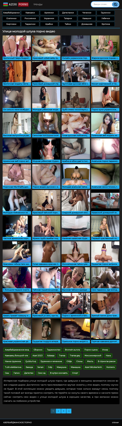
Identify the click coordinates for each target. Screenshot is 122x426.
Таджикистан (53, 350)
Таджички (30, 24)
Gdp (50, 367)
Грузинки (105, 13)
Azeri (16, 4)
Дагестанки (68, 13)
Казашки (86, 18)
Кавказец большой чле (16, 355)
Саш (7, 373)
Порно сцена (90, 350)
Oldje (69, 361)
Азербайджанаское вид (17, 350)
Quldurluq (30, 361)
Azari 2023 (38, 355)
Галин (17, 373)
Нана (108, 355)
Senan (40, 367)
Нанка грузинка (13, 361)
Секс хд (42, 373)
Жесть (90, 361)
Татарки (68, 18)
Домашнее (86, 24)
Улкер (105, 350)
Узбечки (106, 18)
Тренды (37, 4)
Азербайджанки (11, 13)
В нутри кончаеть (59, 373)
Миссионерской (93, 355)
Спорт (75, 373)
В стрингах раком (106, 361)
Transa (62, 355)
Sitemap (115, 423)
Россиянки (30, 18)
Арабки (49, 24)
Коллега (110, 367)
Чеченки (86, 13)
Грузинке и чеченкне (51, 361)
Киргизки (11, 24)
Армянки (49, 13)
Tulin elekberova (13, 367)
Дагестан (28, 373)
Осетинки (11, 18)
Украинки (49, 18)
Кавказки (30, 13)
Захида (29, 367)
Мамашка (75, 367)
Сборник (38, 350)
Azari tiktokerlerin (93, 367)
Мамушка (61, 367)
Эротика (106, 24)
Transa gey (75, 355)
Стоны (79, 361)
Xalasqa (50, 355)
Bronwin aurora (72, 350)
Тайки (68, 24)
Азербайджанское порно (17, 422)
